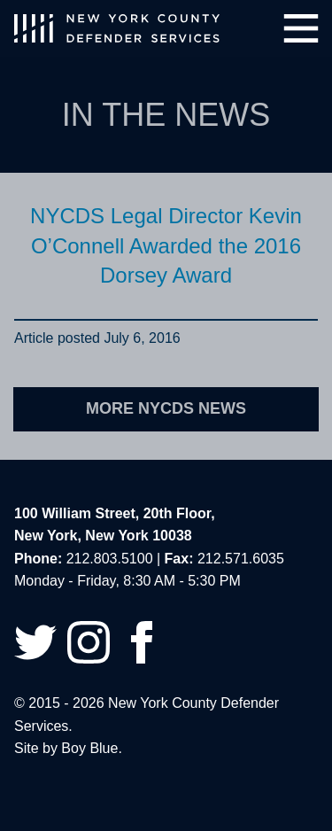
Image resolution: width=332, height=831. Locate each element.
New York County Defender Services (117, 28)
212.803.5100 (109, 558)
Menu (301, 28)
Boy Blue (89, 748)
